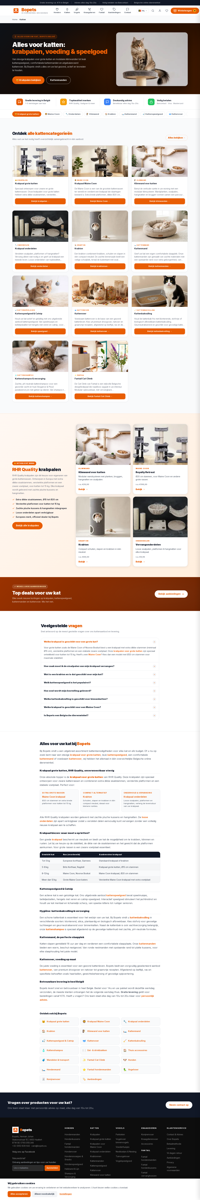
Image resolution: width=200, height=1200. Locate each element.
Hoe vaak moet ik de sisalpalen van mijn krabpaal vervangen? (79, 669)
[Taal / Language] (143, 10)
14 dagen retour (174, 1153)
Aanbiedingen (173, 1158)
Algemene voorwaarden (173, 1169)
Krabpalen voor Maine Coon (97, 1145)
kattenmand (46, 761)
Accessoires (147, 1144)
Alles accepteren (19, 1194)
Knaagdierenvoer (149, 1139)
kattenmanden (147, 946)
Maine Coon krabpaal (53, 799)
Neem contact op (179, 1105)
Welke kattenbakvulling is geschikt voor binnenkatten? (76, 702)
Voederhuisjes (122, 1147)
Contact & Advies (175, 1134)
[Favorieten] (167, 11)
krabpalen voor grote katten (128, 654)
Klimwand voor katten (100, 1175)
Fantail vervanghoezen (149, 1174)
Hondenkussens (72, 1139)
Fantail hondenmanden (72, 1145)
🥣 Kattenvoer (176, 114)
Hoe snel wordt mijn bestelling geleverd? (67, 694)
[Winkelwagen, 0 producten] (185, 11)
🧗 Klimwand (93, 114)
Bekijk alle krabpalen (27, 528)
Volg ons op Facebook (23, 1151)
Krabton (87, 799)
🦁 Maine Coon (52, 114)
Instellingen (66, 1194)
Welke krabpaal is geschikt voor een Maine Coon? (72, 710)
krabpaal (57, 842)
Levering (171, 1148)
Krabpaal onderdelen (135, 799)
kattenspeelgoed (117, 757)
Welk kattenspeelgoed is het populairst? (67, 685)
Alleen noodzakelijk (44, 1194)
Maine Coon (94, 657)
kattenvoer (75, 761)
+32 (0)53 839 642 (21, 1146)
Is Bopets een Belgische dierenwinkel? (66, 718)
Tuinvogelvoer (123, 1156)
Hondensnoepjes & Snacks (74, 1158)
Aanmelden (52, 1168)
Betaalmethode (174, 1144)
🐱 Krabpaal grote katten (27, 114)
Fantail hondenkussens (148, 1166)
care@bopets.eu (39, 1146)
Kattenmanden (58, 80)
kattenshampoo (55, 932)
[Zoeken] (153, 11)
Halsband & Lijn (72, 1169)
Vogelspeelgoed (124, 1161)
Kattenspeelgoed (98, 1165)
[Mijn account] (160, 11)
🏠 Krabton (110, 114)
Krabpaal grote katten (100, 1139)
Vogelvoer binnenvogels (122, 1140)
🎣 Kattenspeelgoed (153, 114)
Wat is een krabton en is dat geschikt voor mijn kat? (73, 677)
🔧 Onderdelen (73, 114)
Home (14, 19)
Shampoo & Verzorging (70, 1175)
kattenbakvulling (139, 920)
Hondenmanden (72, 1134)
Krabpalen (95, 1134)
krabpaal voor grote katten (85, 757)
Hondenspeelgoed (74, 1164)
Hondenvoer (71, 1151)
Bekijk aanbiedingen (171, 594)
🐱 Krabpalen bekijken (28, 80)
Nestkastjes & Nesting (126, 1151)
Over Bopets (173, 1139)
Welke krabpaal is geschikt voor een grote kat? (71, 644)
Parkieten (120, 1134)
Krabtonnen (95, 1156)
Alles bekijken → (176, 140)
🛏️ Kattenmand (129, 114)
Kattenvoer (95, 1170)
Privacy (170, 1162)
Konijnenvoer (147, 1134)
